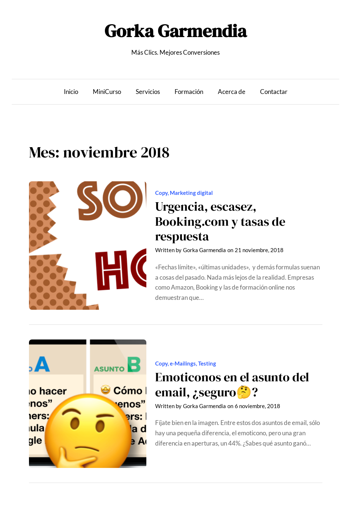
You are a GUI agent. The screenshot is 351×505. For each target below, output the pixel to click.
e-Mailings (183, 363)
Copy (161, 192)
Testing (207, 363)
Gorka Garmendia (175, 30)
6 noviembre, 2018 (257, 406)
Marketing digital (191, 192)
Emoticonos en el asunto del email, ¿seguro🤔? (232, 384)
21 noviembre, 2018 (259, 250)
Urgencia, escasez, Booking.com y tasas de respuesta (220, 221)
